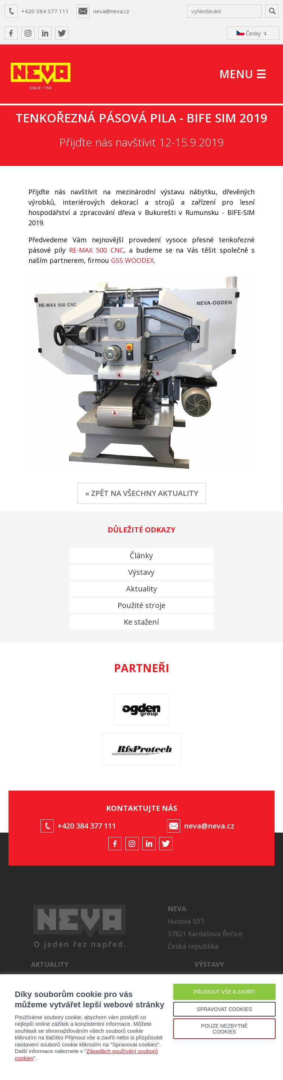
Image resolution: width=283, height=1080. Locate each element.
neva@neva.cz (111, 11)
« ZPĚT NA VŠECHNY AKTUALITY (141, 493)
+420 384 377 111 (45, 11)
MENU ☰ (242, 73)
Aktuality (141, 589)
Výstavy (141, 572)
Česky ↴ (252, 33)
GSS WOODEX (132, 260)
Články (141, 555)
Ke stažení (141, 622)
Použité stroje (141, 605)
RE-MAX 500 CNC (96, 250)
